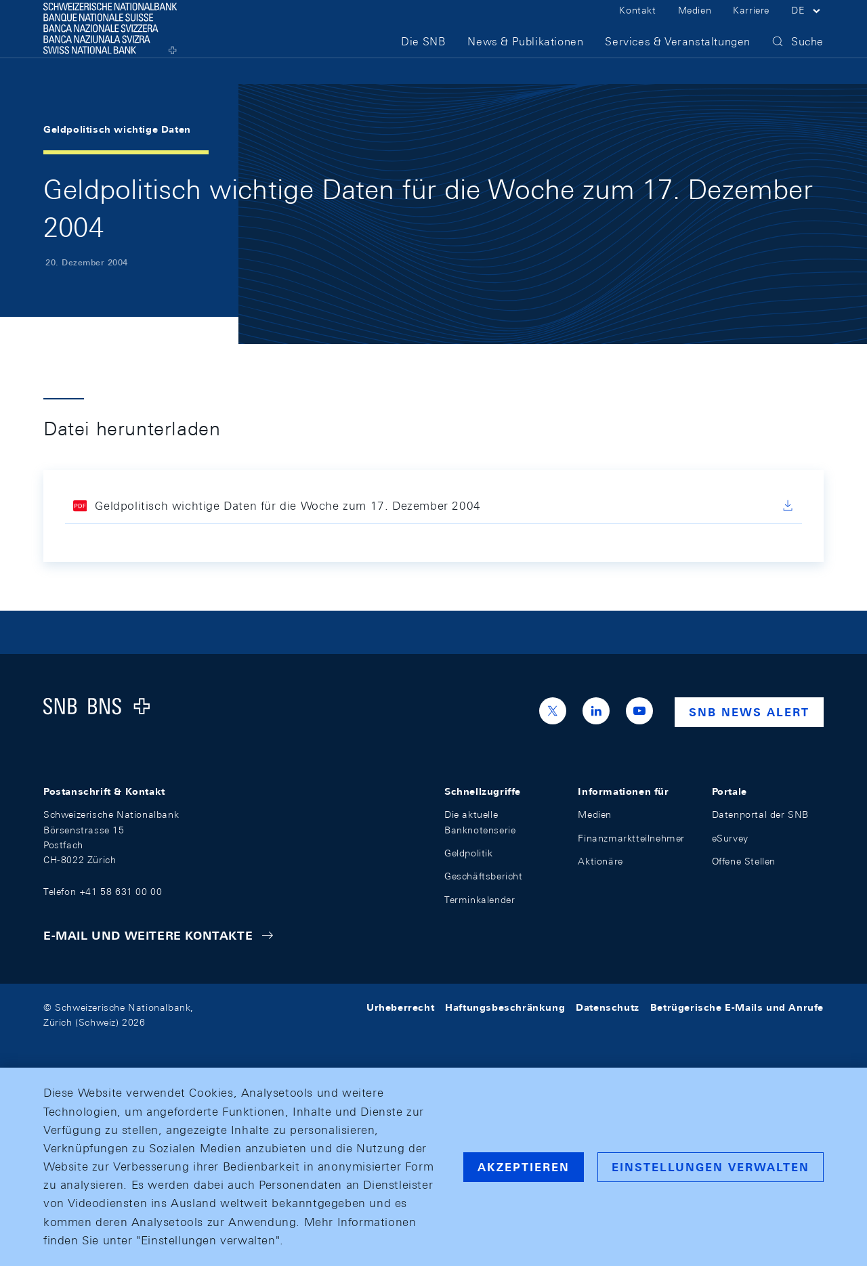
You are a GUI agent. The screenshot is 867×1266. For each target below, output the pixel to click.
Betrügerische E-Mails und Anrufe (737, 1007)
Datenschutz (607, 1007)
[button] (807, 25)
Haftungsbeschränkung (505, 1007)
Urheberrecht (400, 1007)
